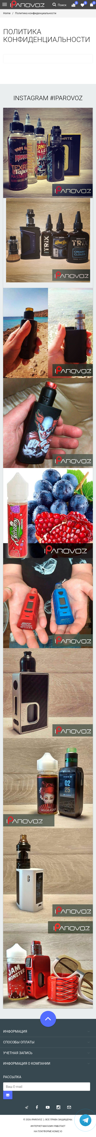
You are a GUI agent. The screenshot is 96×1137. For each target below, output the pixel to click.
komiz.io (57, 1131)
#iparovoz (66, 98)
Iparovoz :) (38, 1119)
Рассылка (12, 1077)
